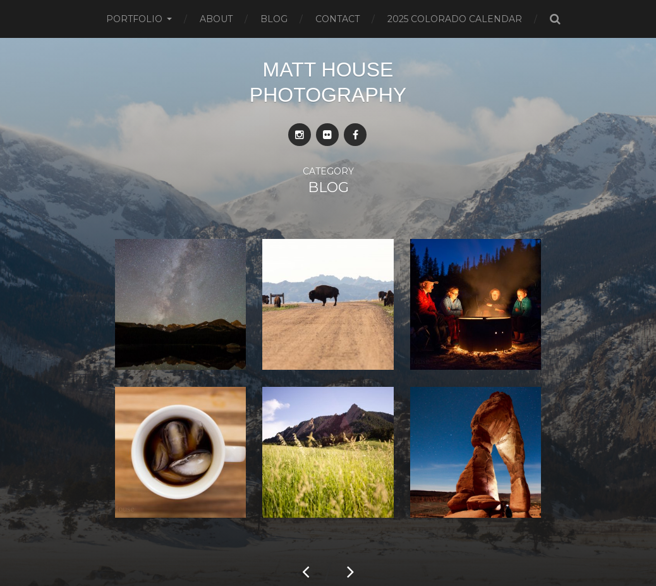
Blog (274, 19)
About (216, 19)
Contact (337, 19)
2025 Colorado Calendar (454, 19)
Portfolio (134, 19)
